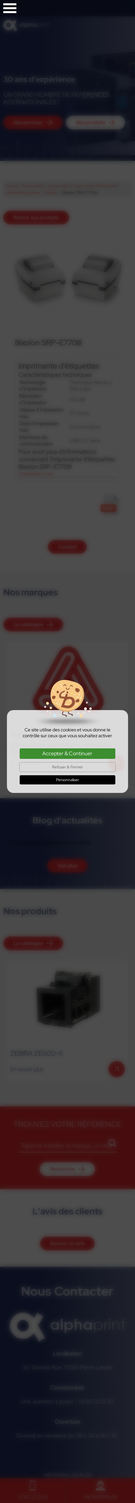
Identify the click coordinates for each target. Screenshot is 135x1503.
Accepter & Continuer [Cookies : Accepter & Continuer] (67, 753)
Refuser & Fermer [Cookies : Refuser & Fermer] (67, 767)
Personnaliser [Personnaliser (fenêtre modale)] (67, 779)
